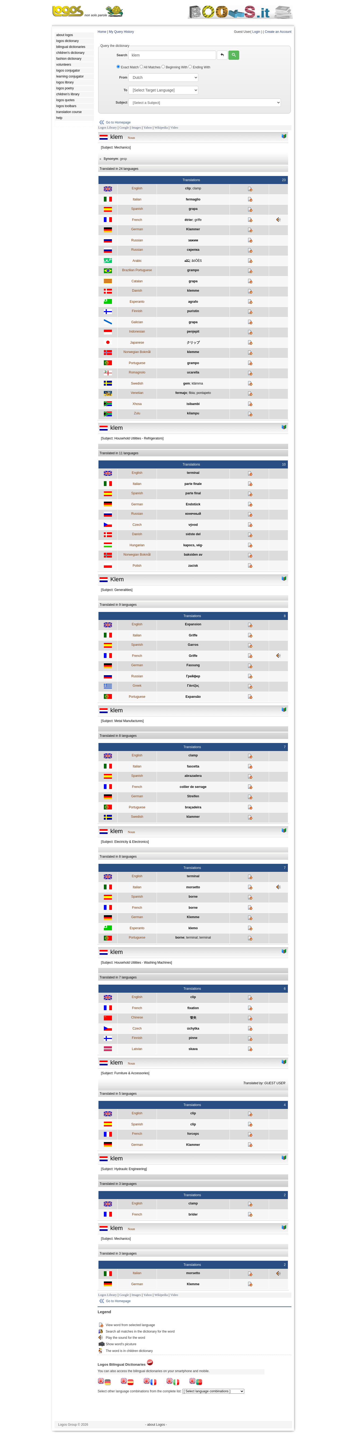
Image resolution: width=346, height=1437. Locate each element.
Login (256, 32)
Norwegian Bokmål (137, 352)
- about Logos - (156, 1425)
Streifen (193, 796)
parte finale (193, 484)
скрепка (193, 250)
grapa (193, 209)
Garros (193, 645)
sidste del (193, 534)
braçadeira (193, 807)
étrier (189, 220)
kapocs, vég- (193, 545)
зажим (193, 240)
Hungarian (137, 545)
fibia (192, 393)
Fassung (193, 665)
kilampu (193, 413)
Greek (137, 686)
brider (193, 1214)
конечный (193, 514)
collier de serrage (193, 787)
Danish (137, 291)
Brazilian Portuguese (137, 270)
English (137, 188)
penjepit (193, 331)
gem (186, 383)
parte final (193, 493)
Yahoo (147, 127)
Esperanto (137, 302)
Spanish (137, 209)
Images (136, 127)
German (137, 229)
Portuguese (137, 363)
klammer (193, 817)
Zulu (137, 413)
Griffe (193, 635)
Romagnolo (137, 372)
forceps (193, 1134)
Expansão (193, 697)
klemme (193, 291)
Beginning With (174, 67)
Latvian (137, 1049)
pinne (193, 1038)
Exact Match (128, 67)
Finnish (137, 311)
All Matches (150, 67)
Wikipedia (161, 127)
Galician (137, 322)
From (123, 77)
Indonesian (137, 331)
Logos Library (107, 127)
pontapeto (203, 393)
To (125, 90)
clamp (196, 188)
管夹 (193, 1018)
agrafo (193, 302)
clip (188, 188)
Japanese (137, 342)
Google (124, 127)
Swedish (137, 383)
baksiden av (193, 555)
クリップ (193, 342)
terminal (193, 473)
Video (174, 127)
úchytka (193, 1028)
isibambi (193, 404)
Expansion (193, 624)
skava (193, 1049)
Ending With (199, 67)
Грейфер (193, 676)
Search (121, 55)
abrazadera (193, 776)
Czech (137, 525)
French (137, 220)
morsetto (193, 887)
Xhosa (137, 404)
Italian (137, 199)
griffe (198, 220)
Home (102, 32)
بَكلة (187, 261)
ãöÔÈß (197, 261)
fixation (193, 1008)
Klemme (193, 917)
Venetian (137, 393)
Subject (121, 102)
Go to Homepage (118, 122)
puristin (193, 311)
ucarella (193, 372)
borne (193, 897)
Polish (137, 566)
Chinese (137, 1017)
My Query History (121, 32)
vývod (193, 525)
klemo (193, 928)
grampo (193, 270)
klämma (197, 383)
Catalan (137, 281)
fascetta (193, 766)
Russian (137, 240)
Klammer (193, 229)
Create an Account (278, 32)
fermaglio (193, 199)
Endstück (193, 504)
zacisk (193, 566)
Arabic (137, 261)
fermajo (181, 393)
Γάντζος (193, 686)
